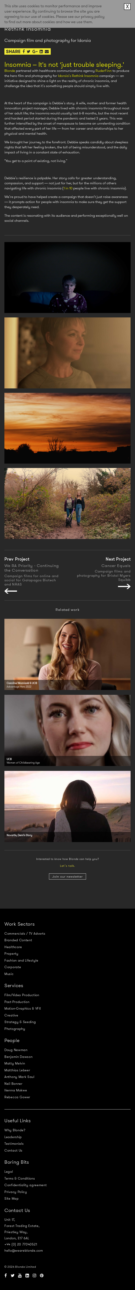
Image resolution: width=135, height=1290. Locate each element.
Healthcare (13, 947)
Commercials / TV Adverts (24, 933)
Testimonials (14, 1143)
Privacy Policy (15, 1191)
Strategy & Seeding (20, 1022)
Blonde (9, 70)
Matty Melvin (14, 1063)
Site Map (11, 1198)
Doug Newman (16, 1050)
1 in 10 (68, 188)
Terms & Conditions (19, 1178)
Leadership (13, 1137)
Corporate (12, 967)
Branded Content (18, 940)
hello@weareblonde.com (23, 1250)
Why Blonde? (14, 1130)
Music (9, 973)
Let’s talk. (67, 865)
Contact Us (13, 1150)
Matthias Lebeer (17, 1070)
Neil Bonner (13, 1083)
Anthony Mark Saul (19, 1076)
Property (11, 953)
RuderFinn (104, 70)
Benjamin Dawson (18, 1056)
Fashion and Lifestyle (21, 960)
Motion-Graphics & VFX (22, 1008)
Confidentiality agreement (25, 1185)
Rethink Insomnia (85, 75)
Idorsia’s (64, 75)
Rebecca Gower (17, 1097)
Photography (14, 1028)
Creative (11, 1015)
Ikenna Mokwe (15, 1090)
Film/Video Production (21, 995)
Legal (8, 1171)
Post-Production (17, 1001)
